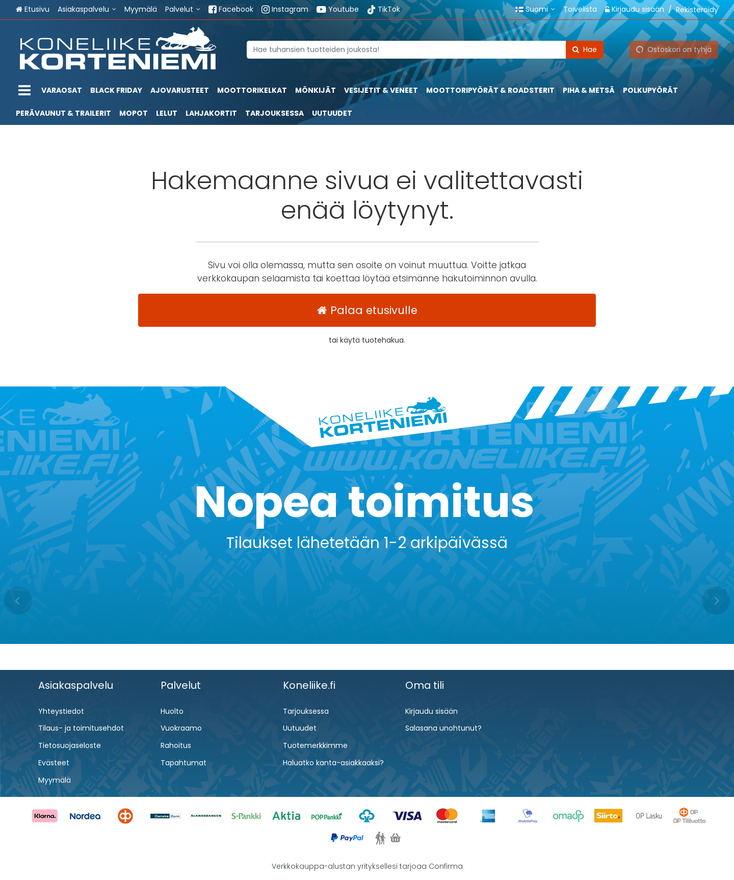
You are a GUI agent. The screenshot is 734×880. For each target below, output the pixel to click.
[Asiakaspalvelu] (87, 9)
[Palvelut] (182, 9)
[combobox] (425, 49)
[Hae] (585, 49)
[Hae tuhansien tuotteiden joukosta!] (425, 49)
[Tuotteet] (24, 90)
